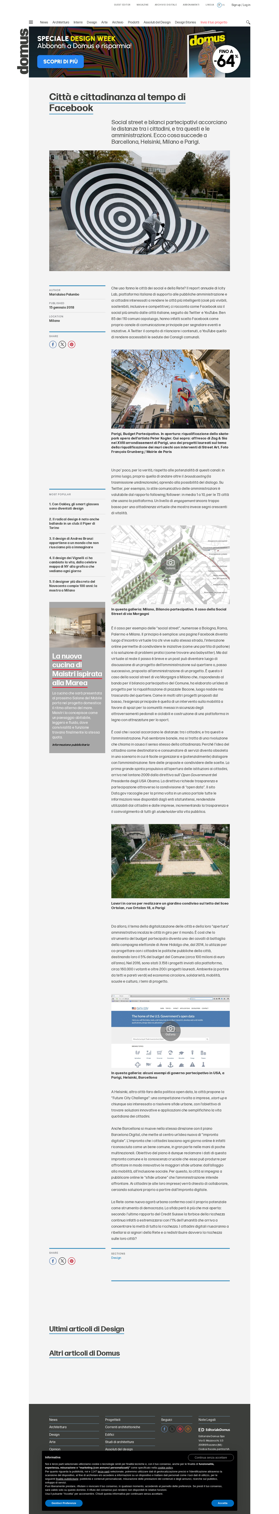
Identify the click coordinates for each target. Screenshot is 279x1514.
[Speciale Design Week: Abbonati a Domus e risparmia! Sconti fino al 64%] (139, 51)
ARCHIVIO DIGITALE (166, 5)
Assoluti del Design (157, 22)
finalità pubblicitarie (67, 1478)
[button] (211, 1457)
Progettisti (112, 1420)
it (219, 5)
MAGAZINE (143, 5)
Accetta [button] (223, 1503)
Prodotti (133, 22)
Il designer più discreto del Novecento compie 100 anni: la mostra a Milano (73, 586)
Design (92, 22)
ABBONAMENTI (191, 5)
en (223, 5)
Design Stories (185, 22)
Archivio (117, 22)
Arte (104, 22)
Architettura (61, 22)
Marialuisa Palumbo (64, 295)
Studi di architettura (119, 1442)
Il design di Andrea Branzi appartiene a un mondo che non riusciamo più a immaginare (74, 543)
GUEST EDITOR (122, 5)
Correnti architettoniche (122, 1427)
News (44, 22)
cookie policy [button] (165, 1467)
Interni (78, 22)
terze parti (103, 1471)
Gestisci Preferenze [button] (64, 1503)
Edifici (109, 1435)
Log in (246, 5)
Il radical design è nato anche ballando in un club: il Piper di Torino (74, 524)
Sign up (236, 5)
